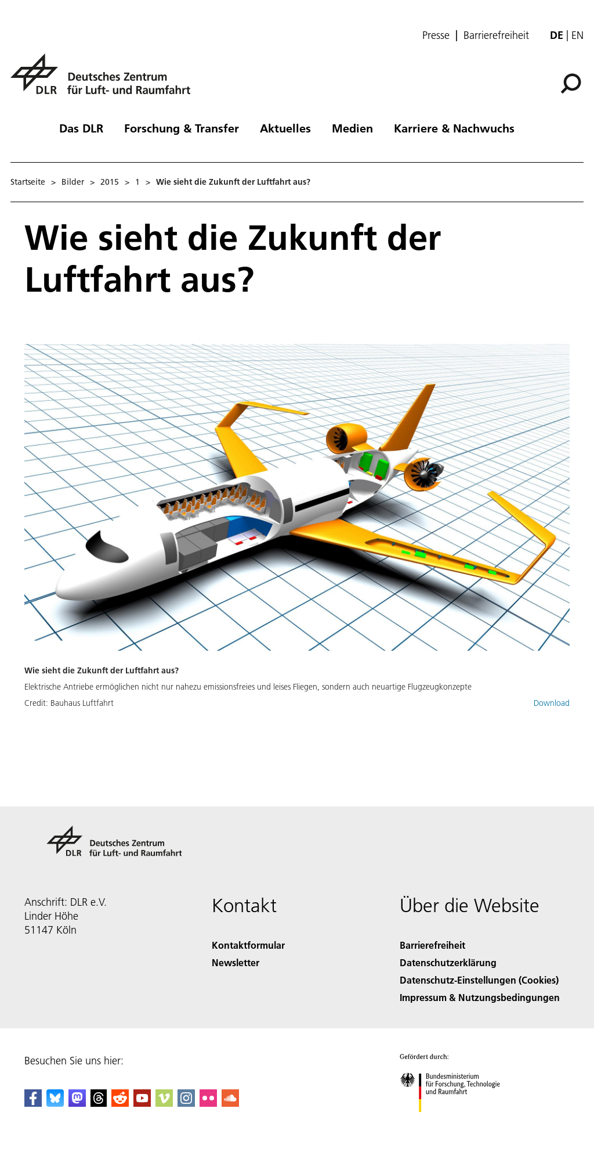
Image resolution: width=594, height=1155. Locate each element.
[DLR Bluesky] (55, 1103)
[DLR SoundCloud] (230, 1103)
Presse (436, 35)
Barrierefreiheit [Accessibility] (432, 945)
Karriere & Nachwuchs (454, 127)
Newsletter (235, 962)
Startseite (27, 182)
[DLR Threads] (98, 1103)
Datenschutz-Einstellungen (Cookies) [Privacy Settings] (479, 980)
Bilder (72, 182)
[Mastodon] (77, 1103)
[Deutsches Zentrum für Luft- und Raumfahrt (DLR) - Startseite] (105, 80)
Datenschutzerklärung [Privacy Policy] (448, 962)
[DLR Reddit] (120, 1103)
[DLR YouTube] (142, 1103)
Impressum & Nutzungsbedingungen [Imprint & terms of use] (480, 997)
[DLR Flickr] (208, 1103)
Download (552, 703)
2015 (109, 182)
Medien (352, 127)
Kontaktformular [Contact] (248, 945)
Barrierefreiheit (496, 35)
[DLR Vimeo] (164, 1103)
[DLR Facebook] (33, 1103)
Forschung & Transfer (181, 127)
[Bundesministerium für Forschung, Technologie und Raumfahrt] (456, 1122)
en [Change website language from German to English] (577, 35)
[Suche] (570, 83)
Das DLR (81, 127)
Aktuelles (285, 127)
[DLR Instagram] (186, 1103)
